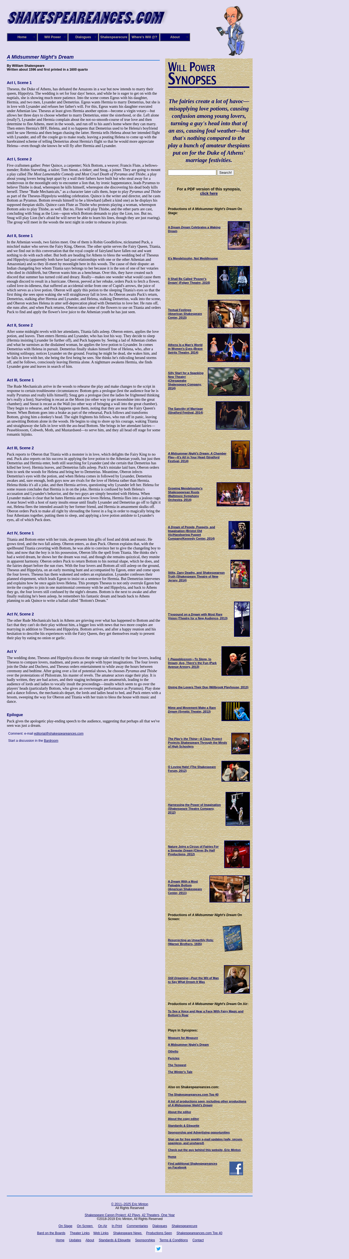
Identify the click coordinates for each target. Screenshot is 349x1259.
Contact (198, 1240)
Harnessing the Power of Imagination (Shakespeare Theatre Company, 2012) (194, 808)
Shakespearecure (113, 37)
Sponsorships (145, 1240)
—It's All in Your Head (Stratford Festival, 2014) (197, 457)
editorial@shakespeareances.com (59, 733)
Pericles (173, 1058)
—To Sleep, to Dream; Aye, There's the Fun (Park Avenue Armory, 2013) (192, 662)
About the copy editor (183, 1118)
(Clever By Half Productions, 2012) (193, 850)
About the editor (179, 1112)
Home (21, 37)
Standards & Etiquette (183, 1125)
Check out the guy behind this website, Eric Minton (204, 1150)
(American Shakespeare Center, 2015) (185, 313)
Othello (173, 1051)
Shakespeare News (127, 1233)
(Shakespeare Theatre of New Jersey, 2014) (196, 576)
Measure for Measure (183, 1037)
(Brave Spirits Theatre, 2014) (185, 348)
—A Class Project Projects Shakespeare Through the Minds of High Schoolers (197, 742)
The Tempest (177, 1065)
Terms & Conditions (173, 1240)
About (175, 37)
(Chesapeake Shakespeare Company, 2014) (185, 380)
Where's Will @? (144, 37)
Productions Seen (159, 1233)
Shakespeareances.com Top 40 (199, 1233)
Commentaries (137, 1226)
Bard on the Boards (51, 1233)
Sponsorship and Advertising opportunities (199, 1132)
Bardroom (51, 741)
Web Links (101, 1233)
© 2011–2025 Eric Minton (129, 1204)
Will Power (52, 37)
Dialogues (83, 37)
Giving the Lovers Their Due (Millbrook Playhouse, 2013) (208, 687)
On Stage (65, 1226)
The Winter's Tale (180, 1071)
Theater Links (80, 1233)
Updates (75, 1240)
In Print (117, 1226)
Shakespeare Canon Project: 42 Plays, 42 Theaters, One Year (130, 1215)
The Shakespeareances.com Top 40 (193, 1094)
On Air (102, 1226)
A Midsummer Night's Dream (188, 1044)
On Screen (85, 1226)
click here (209, 193)
